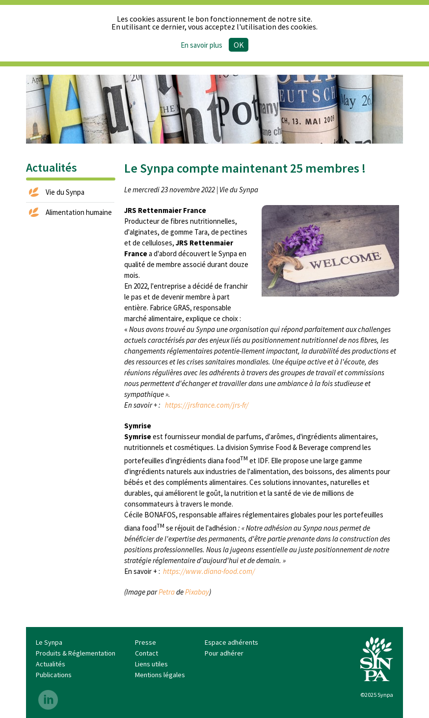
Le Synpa (49, 642)
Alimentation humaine (79, 212)
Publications (54, 674)
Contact (146, 653)
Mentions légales (160, 674)
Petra (167, 592)
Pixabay (197, 592)
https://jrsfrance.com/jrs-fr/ (206, 405)
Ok (239, 45)
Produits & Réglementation (75, 653)
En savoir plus (201, 45)
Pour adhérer (224, 653)
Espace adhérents (231, 642)
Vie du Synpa (65, 192)
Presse (145, 642)
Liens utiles (151, 663)
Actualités (50, 663)
